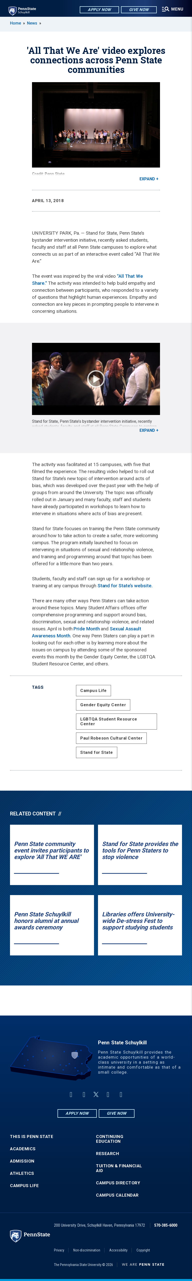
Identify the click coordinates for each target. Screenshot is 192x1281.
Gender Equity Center (103, 704)
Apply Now (98, 10)
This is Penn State (31, 1136)
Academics (23, 1149)
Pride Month (87, 629)
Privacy (59, 1250)
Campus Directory (118, 1183)
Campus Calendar (117, 1195)
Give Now (138, 10)
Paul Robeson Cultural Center (111, 738)
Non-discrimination (86, 1250)
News (32, 23)
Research (107, 1153)
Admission (22, 1161)
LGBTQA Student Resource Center (108, 721)
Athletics (22, 1173)
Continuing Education (109, 1139)
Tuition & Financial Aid (119, 1168)
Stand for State (96, 752)
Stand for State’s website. (125, 586)
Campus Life (93, 690)
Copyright (143, 1250)
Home (15, 23)
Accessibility (118, 1250)
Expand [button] (147, 179)
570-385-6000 (165, 1225)
